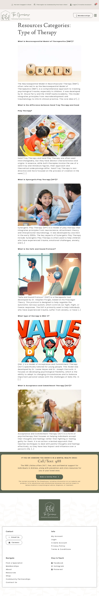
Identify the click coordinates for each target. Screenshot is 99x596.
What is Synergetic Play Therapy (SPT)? (38, 180)
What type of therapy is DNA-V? (34, 316)
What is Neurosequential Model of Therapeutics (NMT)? (46, 41)
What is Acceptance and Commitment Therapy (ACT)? (45, 386)
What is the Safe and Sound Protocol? (37, 249)
